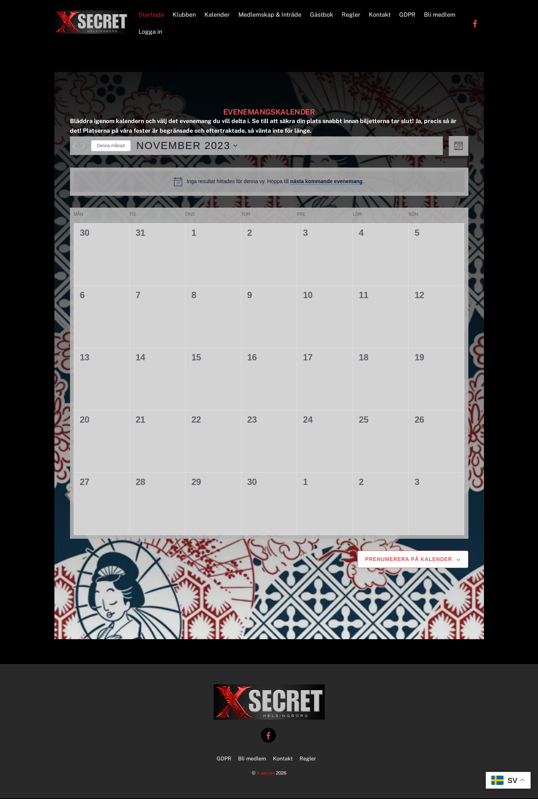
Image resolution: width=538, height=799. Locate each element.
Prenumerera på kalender (408, 560)
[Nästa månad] (83, 147)
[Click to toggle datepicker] (186, 146)
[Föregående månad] (74, 147)
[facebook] (475, 23)
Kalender (217, 15)
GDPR (408, 15)
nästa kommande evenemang (326, 182)
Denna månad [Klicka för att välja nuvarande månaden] (111, 146)
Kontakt (380, 15)
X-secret (266, 774)
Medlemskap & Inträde (270, 15)
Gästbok (322, 15)
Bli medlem (440, 15)
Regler (351, 15)
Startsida (151, 15)
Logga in (151, 32)
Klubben (184, 15)
